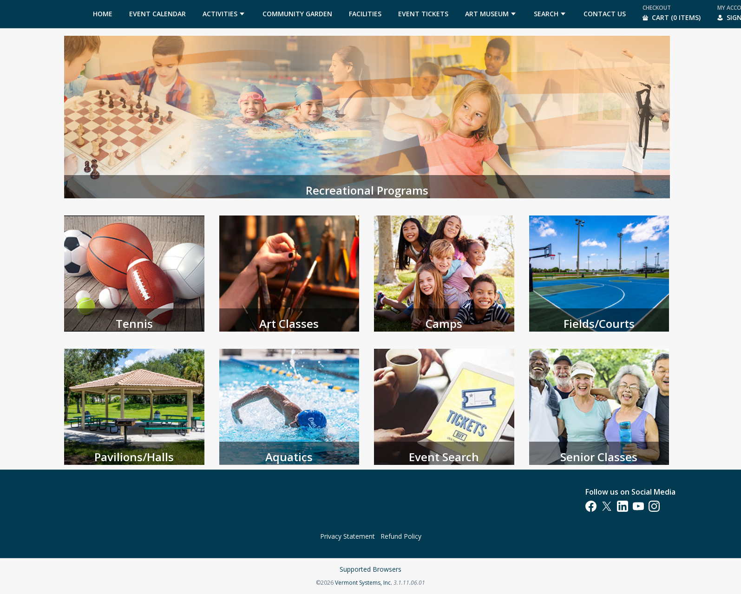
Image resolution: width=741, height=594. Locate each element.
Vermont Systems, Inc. (363, 583)
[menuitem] (103, 14)
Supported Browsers (370, 569)
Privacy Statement (347, 536)
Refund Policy (400, 536)
